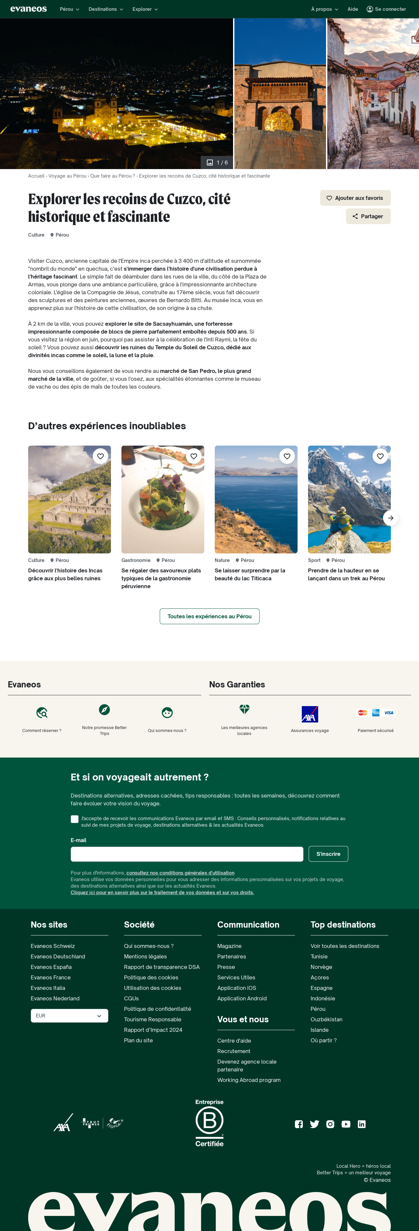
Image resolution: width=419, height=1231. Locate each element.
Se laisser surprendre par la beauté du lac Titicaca (250, 574)
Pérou (318, 1009)
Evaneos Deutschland (58, 956)
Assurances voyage (310, 719)
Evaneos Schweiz (53, 946)
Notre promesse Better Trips (105, 719)
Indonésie (323, 998)
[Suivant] (391, 518)
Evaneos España (51, 967)
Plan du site (138, 1040)
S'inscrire (328, 854)
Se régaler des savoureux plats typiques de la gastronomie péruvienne (161, 578)
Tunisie (319, 956)
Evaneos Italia (48, 988)
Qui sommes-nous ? (167, 719)
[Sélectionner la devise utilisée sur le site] (69, 1016)
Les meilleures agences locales (244, 719)
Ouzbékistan (326, 1019)
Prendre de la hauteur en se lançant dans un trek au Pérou (346, 574)
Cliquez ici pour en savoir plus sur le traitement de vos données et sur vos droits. (162, 892)
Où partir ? (324, 1040)
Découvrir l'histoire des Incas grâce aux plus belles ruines (65, 574)
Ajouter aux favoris (354, 198)
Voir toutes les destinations (345, 946)
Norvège (321, 967)
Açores (320, 977)
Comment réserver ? (42, 719)
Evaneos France (51, 977)
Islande (320, 1030)
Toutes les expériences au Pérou (210, 616)
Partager (367, 216)
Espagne (322, 988)
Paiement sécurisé (376, 719)
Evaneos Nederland (55, 998)
